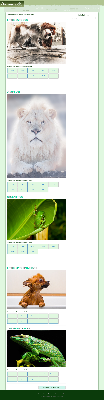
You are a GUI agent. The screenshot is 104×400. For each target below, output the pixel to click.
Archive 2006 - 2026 (58, 396)
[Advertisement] (75, 3)
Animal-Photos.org (45, 396)
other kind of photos (62, 394)
